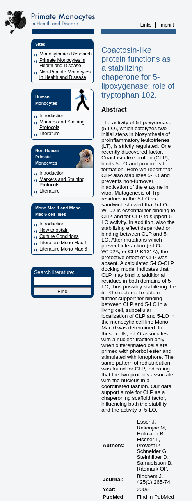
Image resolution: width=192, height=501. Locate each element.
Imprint (167, 25)
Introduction (51, 115)
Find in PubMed (155, 497)
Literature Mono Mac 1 (63, 242)
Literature (49, 133)
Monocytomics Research (65, 54)
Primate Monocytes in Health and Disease (62, 62)
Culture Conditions (59, 236)
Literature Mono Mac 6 (63, 249)
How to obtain (54, 230)
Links (146, 25)
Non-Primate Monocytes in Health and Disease (65, 74)
